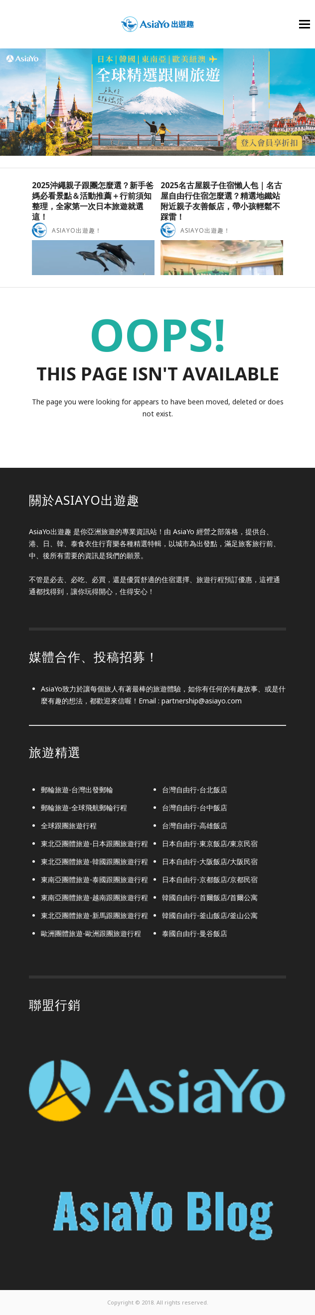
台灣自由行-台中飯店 (194, 807)
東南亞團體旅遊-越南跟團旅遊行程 (94, 897)
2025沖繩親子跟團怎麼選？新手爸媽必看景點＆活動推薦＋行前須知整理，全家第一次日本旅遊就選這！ (93, 201)
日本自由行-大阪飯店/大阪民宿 (210, 861)
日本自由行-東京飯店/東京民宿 (210, 843)
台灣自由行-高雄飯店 (194, 825)
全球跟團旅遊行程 (69, 825)
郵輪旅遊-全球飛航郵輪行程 (84, 807)
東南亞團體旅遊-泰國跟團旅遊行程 (94, 879)
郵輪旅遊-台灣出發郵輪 (77, 789)
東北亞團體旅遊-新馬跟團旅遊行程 (94, 915)
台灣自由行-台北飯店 (194, 789)
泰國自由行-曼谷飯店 (194, 933)
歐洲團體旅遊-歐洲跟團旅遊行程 (91, 933)
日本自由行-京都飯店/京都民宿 (210, 879)
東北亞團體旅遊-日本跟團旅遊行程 (94, 843)
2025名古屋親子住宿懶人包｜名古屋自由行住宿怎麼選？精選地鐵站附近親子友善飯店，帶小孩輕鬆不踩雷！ (221, 201)
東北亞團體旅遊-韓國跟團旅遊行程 (94, 861)
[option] (93, 227)
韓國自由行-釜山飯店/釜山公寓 (210, 915)
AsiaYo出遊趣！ (77, 230)
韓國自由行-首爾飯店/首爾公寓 (210, 897)
